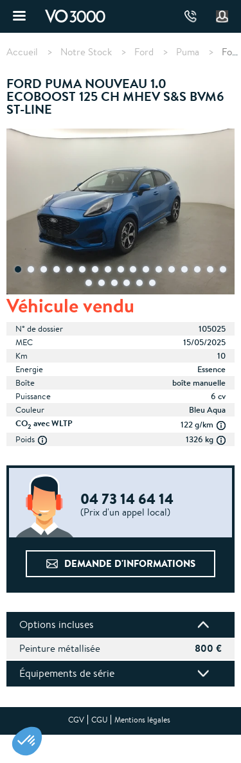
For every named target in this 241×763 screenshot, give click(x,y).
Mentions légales (142, 719)
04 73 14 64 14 (190, 16)
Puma (187, 52)
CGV (76, 719)
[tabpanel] (120, 213)
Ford (144, 52)
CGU (99, 719)
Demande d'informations (129, 563)
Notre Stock (86, 52)
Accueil (22, 52)
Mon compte (222, 16)
